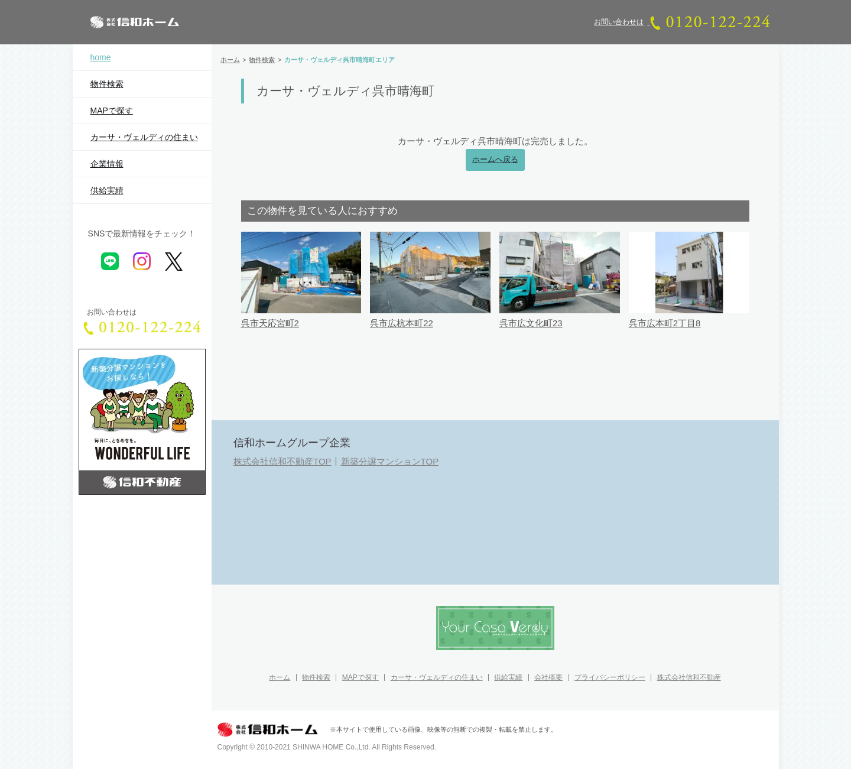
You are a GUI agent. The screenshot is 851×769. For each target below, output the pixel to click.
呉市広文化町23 (531, 323)
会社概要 (548, 677)
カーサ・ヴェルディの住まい (144, 137)
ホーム (279, 677)
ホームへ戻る (495, 159)
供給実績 (107, 190)
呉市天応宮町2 (270, 323)
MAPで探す (111, 110)
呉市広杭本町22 (401, 323)
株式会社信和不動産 (689, 677)
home (100, 57)
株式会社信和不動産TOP (282, 461)
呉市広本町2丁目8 (665, 323)
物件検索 (107, 84)
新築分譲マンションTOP (390, 461)
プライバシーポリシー (609, 677)
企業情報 (107, 163)
